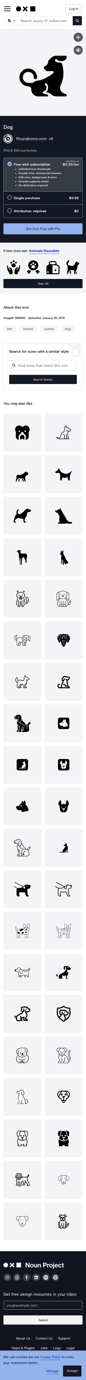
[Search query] (43, 365)
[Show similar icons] (78, 50)
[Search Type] (10, 20)
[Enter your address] (43, 1305)
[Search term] (45, 20)
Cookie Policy (50, 1357)
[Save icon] (78, 37)
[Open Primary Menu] (7, 9)
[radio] (43, 174)
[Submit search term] (77, 20)
